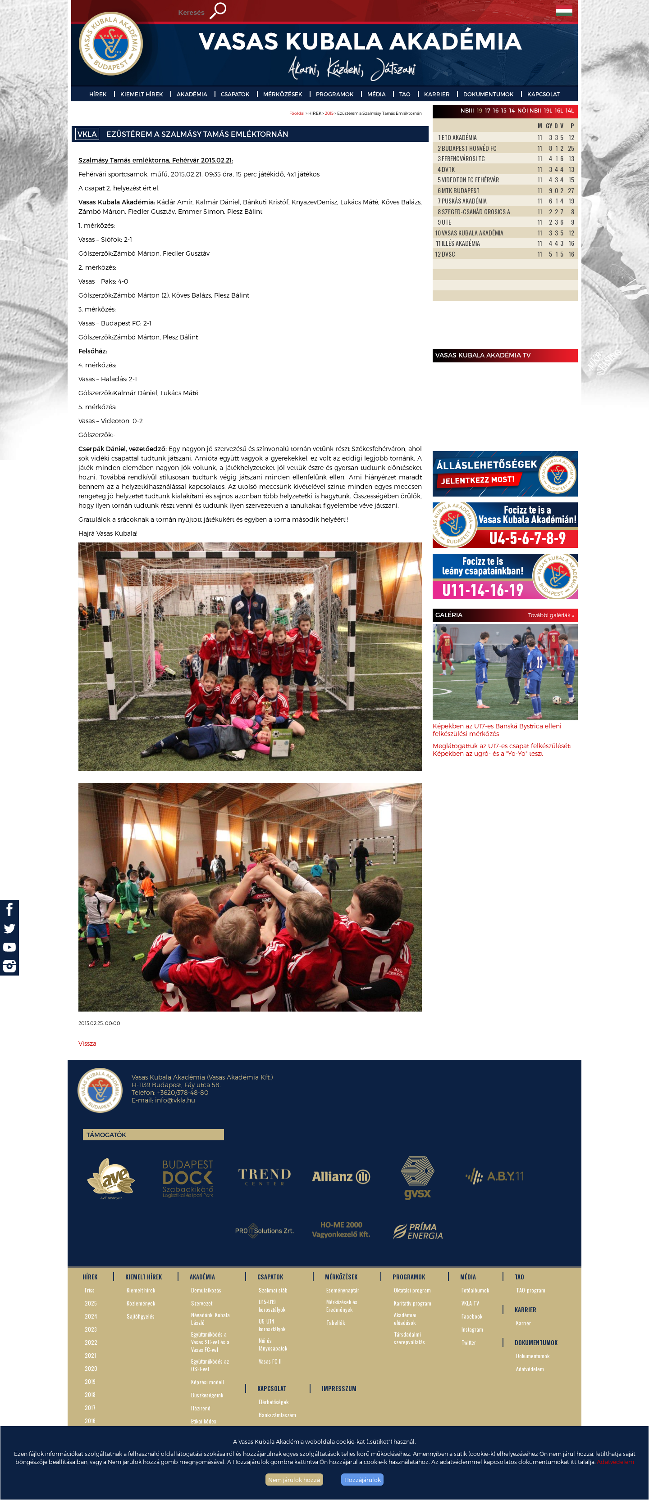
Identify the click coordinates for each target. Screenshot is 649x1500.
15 (504, 110)
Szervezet (201, 1303)
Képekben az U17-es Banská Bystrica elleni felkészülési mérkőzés (497, 729)
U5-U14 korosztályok (272, 1325)
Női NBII (529, 110)
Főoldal (297, 113)
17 (487, 110)
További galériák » (551, 615)
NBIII (467, 110)
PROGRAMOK (335, 94)
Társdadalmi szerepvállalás (409, 1338)
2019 (90, 1381)
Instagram (472, 1329)
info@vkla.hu (175, 1100)
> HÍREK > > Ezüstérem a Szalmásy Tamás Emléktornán (355, 113)
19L (548, 110)
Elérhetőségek (273, 1401)
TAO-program (530, 1290)
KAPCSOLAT (543, 94)
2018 (90, 1394)
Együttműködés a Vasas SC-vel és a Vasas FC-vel (210, 1341)
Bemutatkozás (206, 1290)
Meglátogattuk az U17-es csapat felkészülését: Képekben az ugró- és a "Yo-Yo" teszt (502, 749)
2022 (91, 1342)
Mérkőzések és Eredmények (341, 1305)
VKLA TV (470, 1303)
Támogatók (106, 1135)
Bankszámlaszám (277, 1415)
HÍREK (98, 94)
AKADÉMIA (192, 94)
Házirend (200, 1408)
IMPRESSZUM (339, 1388)
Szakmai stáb (273, 1290)
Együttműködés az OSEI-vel (210, 1365)
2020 (91, 1368)
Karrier (523, 1323)
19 (479, 110)
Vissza (87, 1043)
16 (495, 110)
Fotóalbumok (475, 1290)
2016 (90, 1420)
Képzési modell (207, 1382)
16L (559, 110)
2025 (91, 1303)
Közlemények (141, 1303)
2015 (329, 113)
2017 (90, 1407)
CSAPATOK (235, 94)
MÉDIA (376, 94)
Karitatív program (412, 1303)
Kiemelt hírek (141, 1290)
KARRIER (437, 94)
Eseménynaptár (342, 1290)
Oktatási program (412, 1290)
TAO (405, 94)
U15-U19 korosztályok (272, 1305)
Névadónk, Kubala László (210, 1318)
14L (570, 110)
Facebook (472, 1316)
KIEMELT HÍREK (141, 94)
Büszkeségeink (207, 1395)
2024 (91, 1316)
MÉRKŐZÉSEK (282, 94)
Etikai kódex (203, 1421)
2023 (91, 1329)
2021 (90, 1355)
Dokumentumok (532, 1356)
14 (512, 110)
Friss (90, 1290)
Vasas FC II (270, 1361)
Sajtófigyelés (141, 1316)
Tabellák (335, 1322)
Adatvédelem (615, 1461)
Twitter (469, 1342)
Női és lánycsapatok (273, 1344)
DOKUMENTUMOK (488, 94)
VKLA (87, 134)
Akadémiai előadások (405, 1318)
